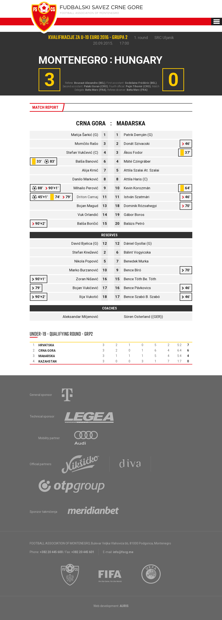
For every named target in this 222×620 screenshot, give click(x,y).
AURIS (124, 606)
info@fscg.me (123, 552)
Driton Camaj (87, 197)
